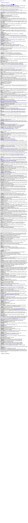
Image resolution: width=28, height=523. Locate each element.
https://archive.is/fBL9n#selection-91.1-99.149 (12, 294)
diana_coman (2, 148)
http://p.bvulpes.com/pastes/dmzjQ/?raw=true (16, 309)
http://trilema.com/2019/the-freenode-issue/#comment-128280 (14, 285)
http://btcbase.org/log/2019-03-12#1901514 (11, 148)
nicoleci (1, 60)
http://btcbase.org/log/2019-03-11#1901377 (12, 9)
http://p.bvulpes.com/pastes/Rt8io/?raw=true (14, 113)
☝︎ (22, 9)
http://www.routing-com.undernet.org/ (8, 300)
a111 (1, 7)
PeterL (1, 83)
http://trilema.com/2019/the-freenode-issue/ (9, 124)
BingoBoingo (2, 99)
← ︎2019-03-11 (2, 2)
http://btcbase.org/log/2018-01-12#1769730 (16, 154)
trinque (1, 72)
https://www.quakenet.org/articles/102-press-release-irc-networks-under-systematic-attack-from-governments (12, 160)
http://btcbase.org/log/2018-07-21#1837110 (16, 247)
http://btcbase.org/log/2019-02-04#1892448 (6, 227)
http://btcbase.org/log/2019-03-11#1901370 (12, 5)
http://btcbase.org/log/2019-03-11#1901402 (12, 45)
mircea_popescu (2, 5)
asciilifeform (2, 13)
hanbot (1, 124)
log (0, 0)
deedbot (1, 89)
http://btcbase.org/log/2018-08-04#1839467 (11, 140)
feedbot (1, 50)
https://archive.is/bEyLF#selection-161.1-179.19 (7, 321)
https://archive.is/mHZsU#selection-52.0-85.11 (18, 108)
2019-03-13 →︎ (7, 2)
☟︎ (22, 126)
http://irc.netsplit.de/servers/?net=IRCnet (12, 344)
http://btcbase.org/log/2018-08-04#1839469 (6, 128)
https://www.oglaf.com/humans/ (6, 171)
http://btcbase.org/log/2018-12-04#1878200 (15, 53)
